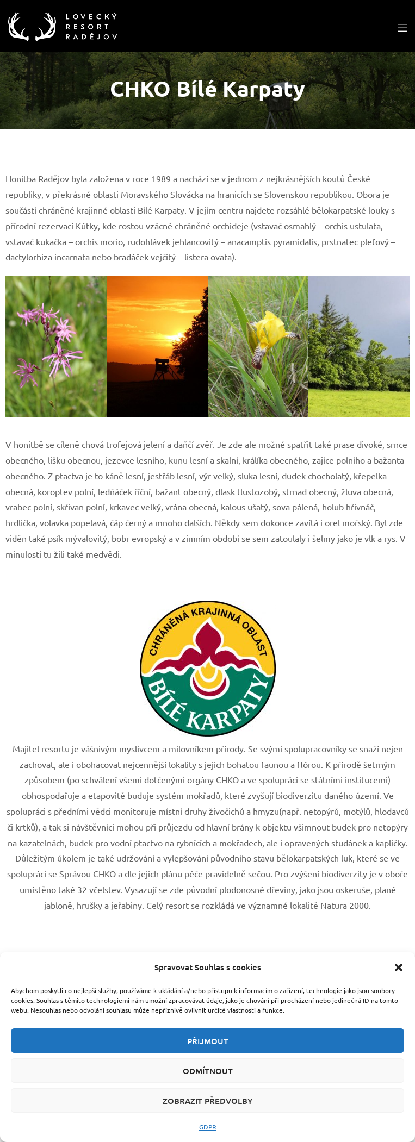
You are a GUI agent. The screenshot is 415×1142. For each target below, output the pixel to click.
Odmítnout (208, 1070)
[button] (398, 967)
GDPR (207, 1126)
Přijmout (207, 1040)
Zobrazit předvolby (207, 1100)
